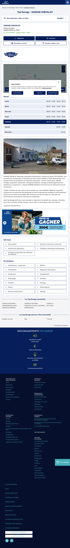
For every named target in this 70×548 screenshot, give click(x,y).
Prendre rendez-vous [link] (50, 43)
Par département (39, 443)
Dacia (35, 465)
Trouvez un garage (11, 484)
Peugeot (36, 453)
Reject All (39, 92)
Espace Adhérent (19, 536)
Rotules (8, 399)
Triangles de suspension (12, 397)
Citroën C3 (37, 463)
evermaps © (64, 325)
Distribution (37, 399)
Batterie (8, 426)
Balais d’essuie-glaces (12, 439)
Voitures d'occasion (37, 438)
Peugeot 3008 (38, 458)
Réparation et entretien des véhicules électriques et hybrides (45, 419)
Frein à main (37, 387)
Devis (7, 488)
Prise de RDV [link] (62, 462)
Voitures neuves (39, 432)
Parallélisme (9, 387)
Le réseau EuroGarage (12, 528)
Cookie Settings (17, 92)
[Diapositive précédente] (4, 223)
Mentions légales (10, 515)
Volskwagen (37, 470)
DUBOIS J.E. (50, 303)
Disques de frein (38, 385)
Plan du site (9, 510)
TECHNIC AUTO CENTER (8, 303)
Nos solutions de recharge (41, 426)
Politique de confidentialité (14, 519)
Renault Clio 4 (38, 451)
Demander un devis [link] (19, 43)
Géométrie (8, 389)
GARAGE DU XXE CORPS (31, 303)
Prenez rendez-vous (11, 493)
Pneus (7, 382)
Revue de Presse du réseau (13, 506)
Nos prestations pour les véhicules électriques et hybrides (47, 423)
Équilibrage (9, 385)
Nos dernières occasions (41, 441)
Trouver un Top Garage (8, 7)
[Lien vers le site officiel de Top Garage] (5, 2)
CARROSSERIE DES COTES (9, 305)
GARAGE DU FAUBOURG (8, 307)
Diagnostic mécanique (40, 397)
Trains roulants (10, 392)
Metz (25, 319)
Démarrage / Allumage (40, 402)
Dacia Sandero (38, 468)
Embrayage (37, 404)
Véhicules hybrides (39, 477)
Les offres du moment (12, 497)
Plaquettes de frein (39, 382)
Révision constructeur (12, 423)
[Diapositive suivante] (65, 223)
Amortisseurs (9, 394)
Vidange (8, 419)
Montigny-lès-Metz (7, 319)
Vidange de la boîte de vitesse (14, 442)
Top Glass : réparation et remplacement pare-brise (19, 429)
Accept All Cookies (52, 92)
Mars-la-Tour (19, 7)
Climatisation (9, 434)
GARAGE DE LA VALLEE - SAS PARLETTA (35, 305)
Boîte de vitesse (38, 406)
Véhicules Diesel (39, 473)
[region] (35, 88)
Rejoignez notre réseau (18, 532)
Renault (36, 448)
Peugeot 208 (37, 456)
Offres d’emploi (10, 502)
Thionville (49, 319)
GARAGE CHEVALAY (29, 7)
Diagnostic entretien (11, 437)
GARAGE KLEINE (29, 307)
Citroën (36, 460)
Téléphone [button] (19, 38)
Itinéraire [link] (51, 38)
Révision (8, 421)
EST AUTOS (50, 305)
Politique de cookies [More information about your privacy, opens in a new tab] (46, 88)
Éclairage (8, 432)
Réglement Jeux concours (13, 523)
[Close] (59, 82)
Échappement (38, 409)
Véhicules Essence (39, 475)
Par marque (37, 446)
